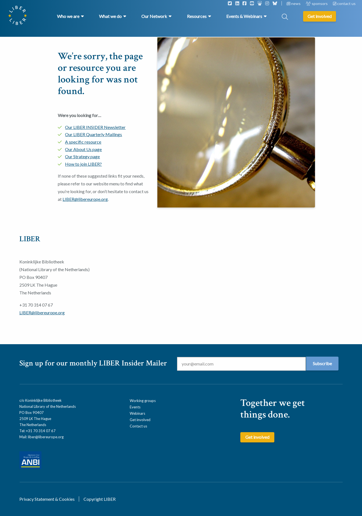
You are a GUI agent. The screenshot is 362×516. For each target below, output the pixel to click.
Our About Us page (83, 149)
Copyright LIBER (100, 499)
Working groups (143, 400)
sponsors (317, 3)
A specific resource (83, 141)
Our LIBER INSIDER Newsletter (95, 127)
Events (135, 407)
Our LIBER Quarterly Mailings (93, 134)
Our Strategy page (82, 156)
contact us (344, 3)
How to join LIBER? (83, 164)
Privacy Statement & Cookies (47, 499)
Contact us (138, 426)
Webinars (137, 413)
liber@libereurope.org (46, 437)
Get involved (140, 420)
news (294, 3)
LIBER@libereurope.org (85, 199)
